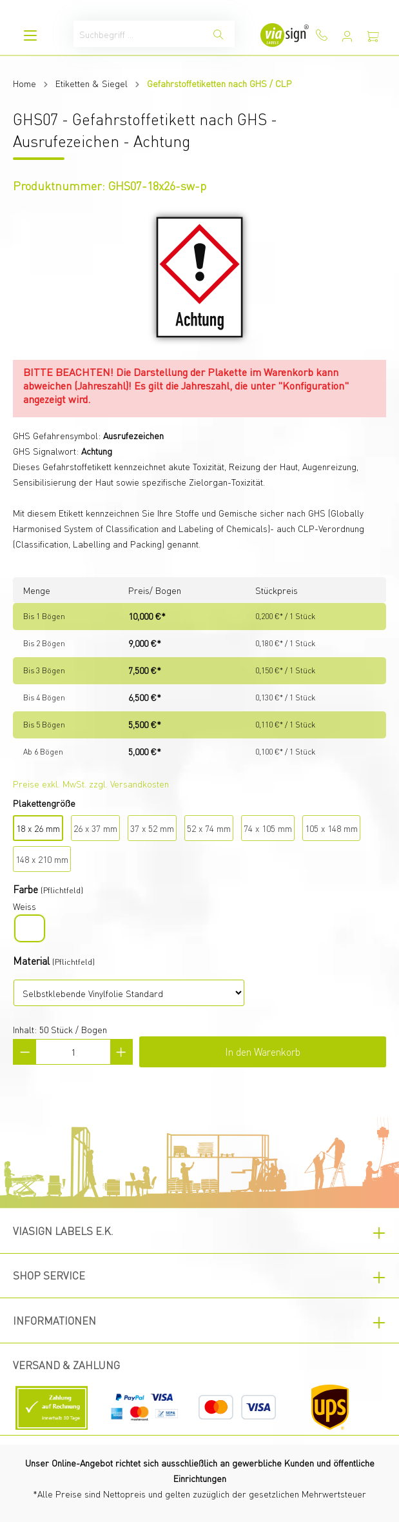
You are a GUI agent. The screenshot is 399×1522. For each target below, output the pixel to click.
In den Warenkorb (262, 1051)
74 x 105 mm (268, 828)
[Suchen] (218, 34)
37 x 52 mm (152, 828)
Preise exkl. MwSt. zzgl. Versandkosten (91, 783)
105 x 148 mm (331, 828)
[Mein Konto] (347, 36)
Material (31, 960)
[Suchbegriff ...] (138, 34)
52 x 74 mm (209, 828)
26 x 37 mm (95, 828)
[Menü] (30, 35)
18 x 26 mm (38, 828)
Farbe (25, 889)
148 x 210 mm (41, 859)
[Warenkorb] (373, 36)
